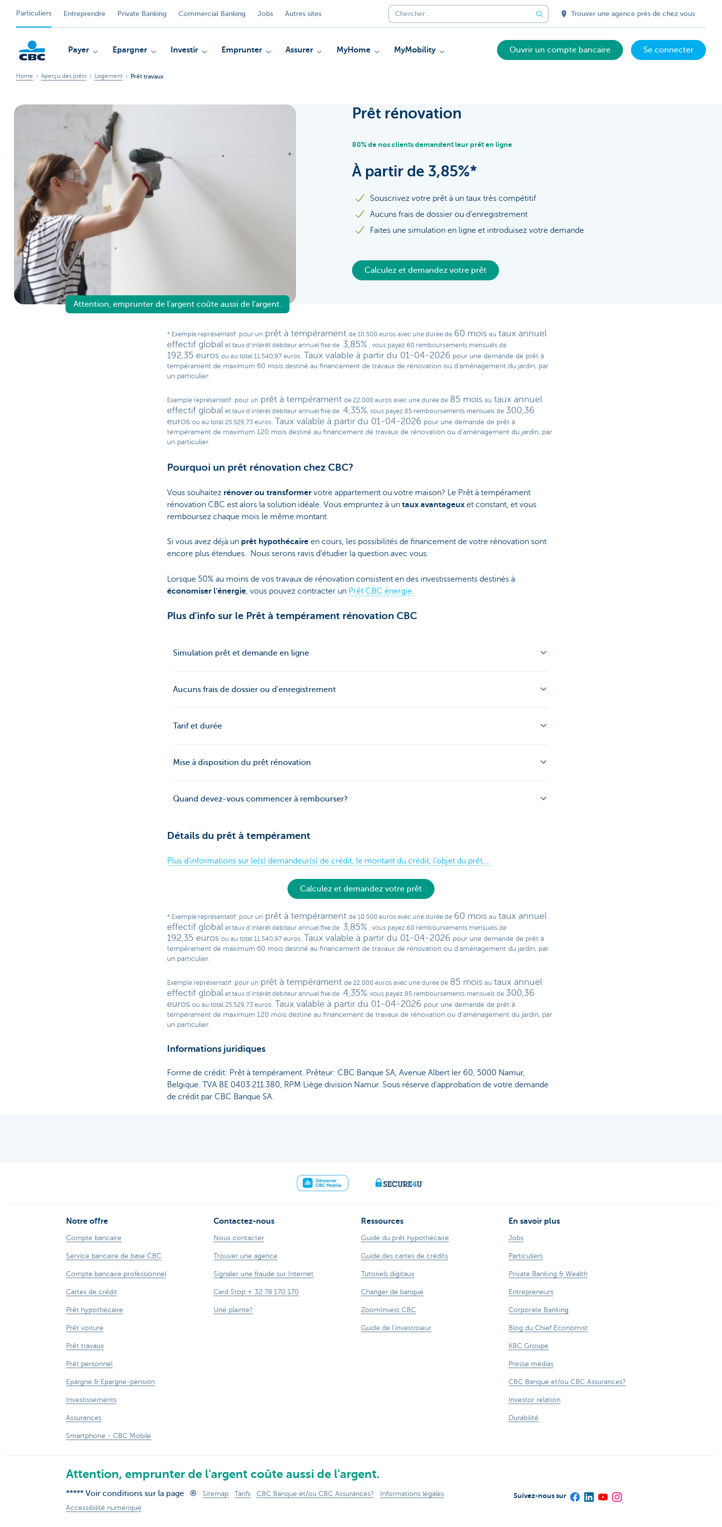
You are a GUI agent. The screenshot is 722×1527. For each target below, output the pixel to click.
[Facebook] (574, 1494)
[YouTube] (602, 1494)
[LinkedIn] (588, 1494)
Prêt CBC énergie (380, 591)
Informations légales (412, 1494)
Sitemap (215, 1494)
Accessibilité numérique (104, 1508)
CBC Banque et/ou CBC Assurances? (315, 1494)
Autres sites (303, 13)
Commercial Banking (212, 13)
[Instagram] (616, 1494)
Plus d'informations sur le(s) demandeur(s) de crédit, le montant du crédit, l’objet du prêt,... (328, 860)
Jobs (265, 13)
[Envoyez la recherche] (539, 14)
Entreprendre (85, 13)
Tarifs (242, 1494)
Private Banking (142, 13)
